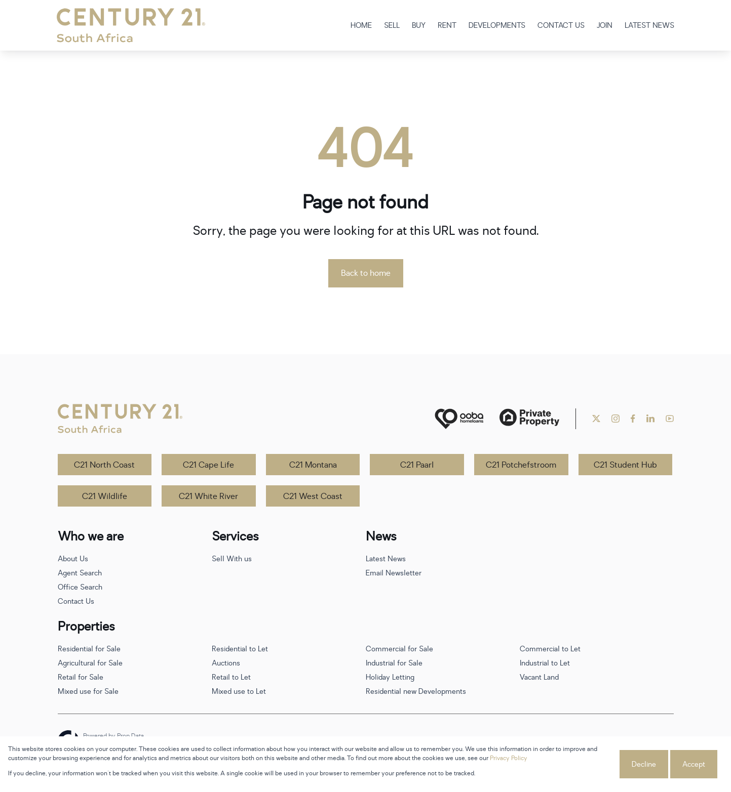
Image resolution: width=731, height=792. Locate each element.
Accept (693, 764)
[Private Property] (529, 418)
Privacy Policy (508, 758)
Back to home (366, 273)
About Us (73, 559)
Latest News (386, 559)
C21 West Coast (312, 496)
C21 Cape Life (208, 465)
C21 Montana (313, 465)
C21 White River (208, 496)
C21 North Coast (104, 465)
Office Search (80, 587)
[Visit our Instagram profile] (615, 418)
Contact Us (76, 601)
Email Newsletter (393, 573)
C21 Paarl (417, 465)
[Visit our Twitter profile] (596, 418)
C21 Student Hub (625, 465)
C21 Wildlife (104, 496)
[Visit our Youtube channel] (670, 418)
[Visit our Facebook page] (633, 418)
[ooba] (459, 418)
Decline (644, 764)
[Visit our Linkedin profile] (650, 418)
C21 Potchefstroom (521, 465)
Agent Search (80, 573)
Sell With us (232, 559)
